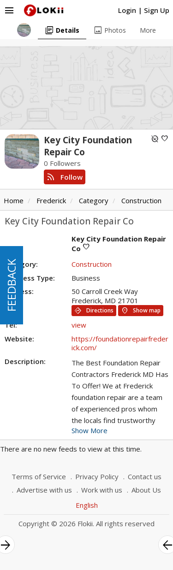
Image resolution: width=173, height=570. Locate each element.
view (79, 324)
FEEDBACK (11, 285)
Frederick (51, 200)
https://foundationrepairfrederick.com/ (120, 343)
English (87, 505)
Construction (141, 200)
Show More (89, 430)
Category (93, 200)
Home (14, 200)
